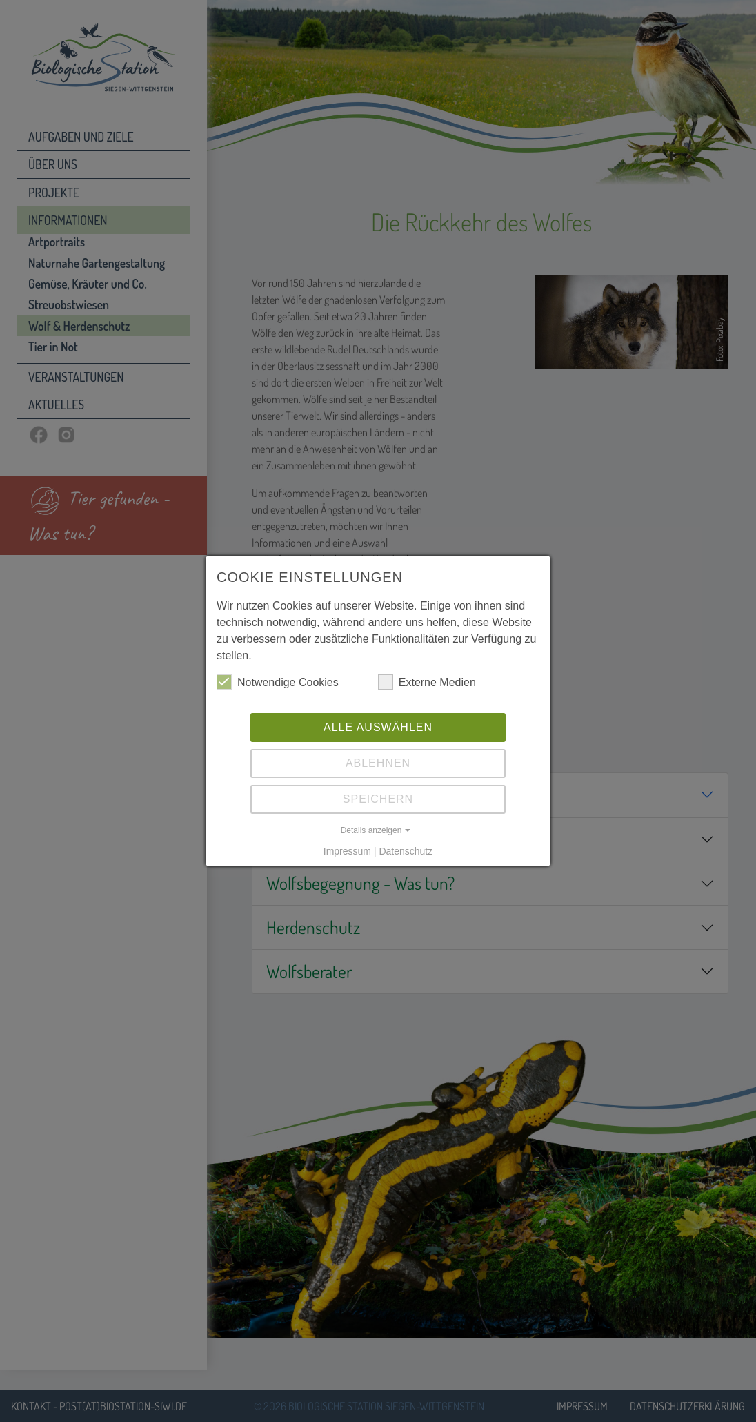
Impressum (347, 851)
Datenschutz (405, 851)
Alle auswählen (378, 727)
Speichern (378, 799)
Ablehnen (378, 763)
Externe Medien (427, 682)
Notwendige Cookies (278, 682)
